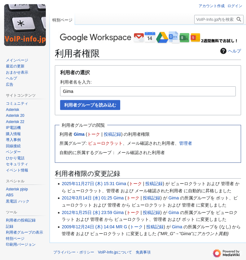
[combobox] (148, 91)
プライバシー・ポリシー (73, 252)
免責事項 (143, 252)
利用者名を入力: (76, 82)
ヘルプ (230, 51)
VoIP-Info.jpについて (115, 252)
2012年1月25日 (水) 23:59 (87, 212)
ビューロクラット (105, 143)
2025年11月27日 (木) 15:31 (88, 183)
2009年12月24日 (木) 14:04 (88, 226)
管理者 (185, 143)
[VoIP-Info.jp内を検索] (219, 19)
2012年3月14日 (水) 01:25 (87, 197)
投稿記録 (112, 134)
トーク (93, 134)
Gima (79, 134)
